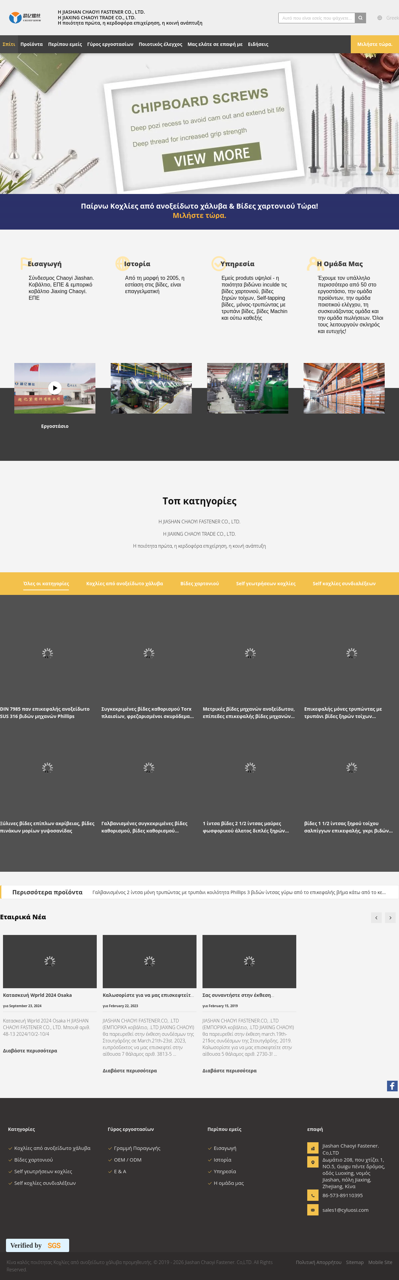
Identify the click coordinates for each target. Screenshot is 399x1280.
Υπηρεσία (221, 1171)
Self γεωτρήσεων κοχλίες (40, 1171)
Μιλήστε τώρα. (374, 44)
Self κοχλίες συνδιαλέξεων (42, 1183)
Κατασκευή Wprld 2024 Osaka (37, 995)
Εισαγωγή (221, 1148)
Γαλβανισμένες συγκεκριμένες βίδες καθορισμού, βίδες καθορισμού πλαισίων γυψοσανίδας (144, 827)
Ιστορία (219, 1159)
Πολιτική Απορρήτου (318, 1262)
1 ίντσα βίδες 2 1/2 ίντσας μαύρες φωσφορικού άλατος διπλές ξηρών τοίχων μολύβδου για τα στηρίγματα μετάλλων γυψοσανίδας (246, 827)
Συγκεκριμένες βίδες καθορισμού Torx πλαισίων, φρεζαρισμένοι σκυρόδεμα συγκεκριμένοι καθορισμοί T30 (146, 713)
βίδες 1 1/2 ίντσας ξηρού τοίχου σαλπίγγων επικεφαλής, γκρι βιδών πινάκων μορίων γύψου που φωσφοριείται (346, 827)
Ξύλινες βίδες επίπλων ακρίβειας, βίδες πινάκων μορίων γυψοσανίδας (47, 827)
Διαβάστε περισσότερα (30, 1050)
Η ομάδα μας (225, 1183)
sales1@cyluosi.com (343, 1209)
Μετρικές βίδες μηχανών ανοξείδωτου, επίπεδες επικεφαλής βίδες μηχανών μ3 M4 (249, 713)
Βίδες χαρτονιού (30, 1159)
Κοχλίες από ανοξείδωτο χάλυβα (49, 1148)
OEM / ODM (125, 1159)
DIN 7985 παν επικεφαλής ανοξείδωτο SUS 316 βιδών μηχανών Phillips (44, 712)
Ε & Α (117, 1171)
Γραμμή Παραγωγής (134, 1148)
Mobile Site (380, 1262)
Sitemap (355, 1262)
